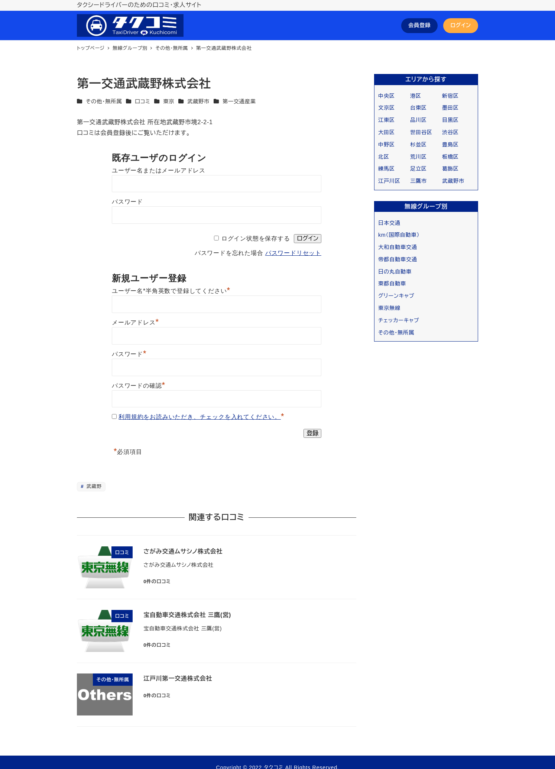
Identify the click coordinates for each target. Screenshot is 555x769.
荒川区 (418, 157)
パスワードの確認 (138, 385)
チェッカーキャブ (398, 320)
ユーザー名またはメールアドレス (158, 170)
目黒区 (450, 120)
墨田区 (450, 108)
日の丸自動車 (395, 272)
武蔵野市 (198, 101)
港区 (415, 96)
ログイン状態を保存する (255, 238)
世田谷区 (421, 132)
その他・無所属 (104, 101)
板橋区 (450, 157)
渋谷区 (450, 132)
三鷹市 (418, 181)
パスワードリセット (293, 253)
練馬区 (386, 169)
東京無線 (389, 308)
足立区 (418, 169)
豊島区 (450, 145)
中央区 (386, 96)
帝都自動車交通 (397, 259)
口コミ (142, 101)
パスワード (127, 201)
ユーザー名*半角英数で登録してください (171, 291)
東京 (168, 101)
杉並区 (418, 145)
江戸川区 (389, 181)
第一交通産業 (239, 101)
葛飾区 (450, 169)
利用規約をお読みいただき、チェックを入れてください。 (200, 417)
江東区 (386, 120)
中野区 (386, 145)
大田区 (386, 132)
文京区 (386, 108)
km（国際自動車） (398, 235)
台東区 (418, 108)
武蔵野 (93, 486)
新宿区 (450, 96)
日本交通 (389, 223)
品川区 (418, 120)
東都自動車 (392, 284)
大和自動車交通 (397, 247)
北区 (383, 157)
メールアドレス (135, 322)
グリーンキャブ (396, 296)
